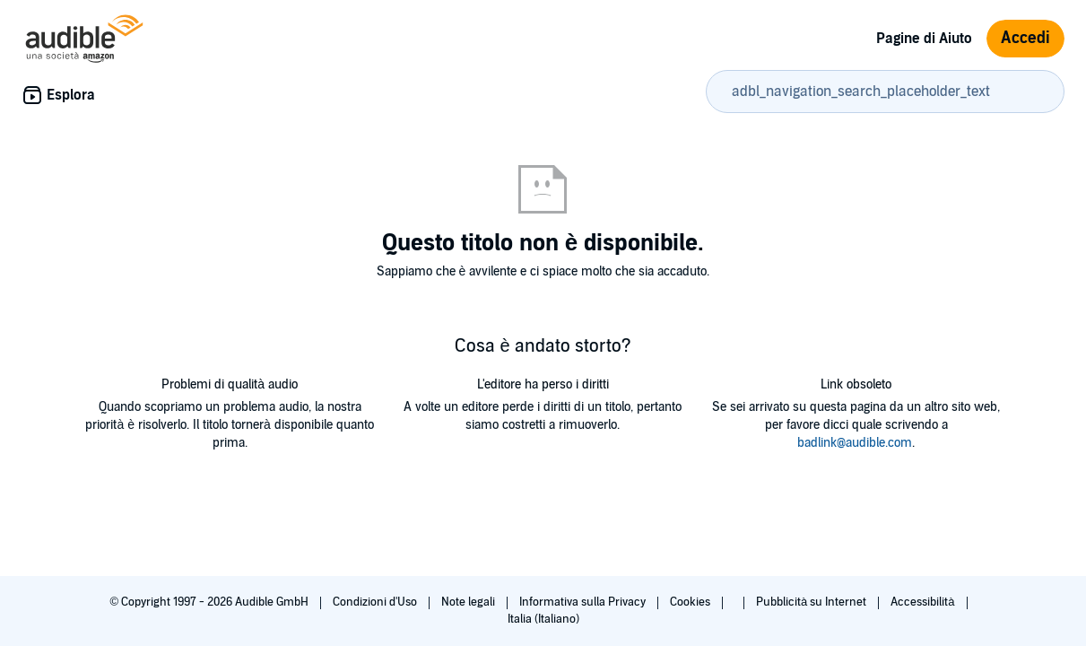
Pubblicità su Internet (812, 602)
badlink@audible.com (854, 442)
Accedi (1025, 38)
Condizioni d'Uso (376, 602)
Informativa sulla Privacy (583, 602)
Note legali (469, 602)
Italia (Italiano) (543, 619)
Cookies (691, 602)
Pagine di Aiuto (924, 39)
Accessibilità (924, 602)
